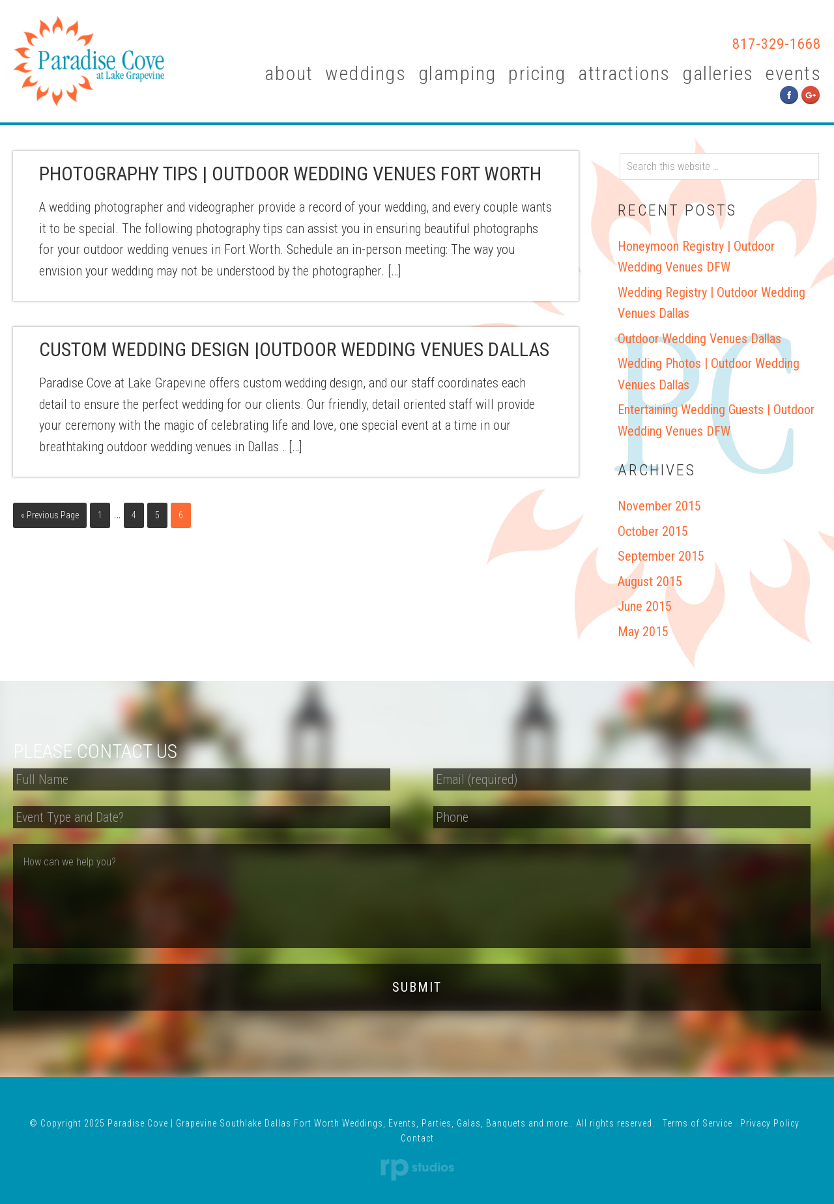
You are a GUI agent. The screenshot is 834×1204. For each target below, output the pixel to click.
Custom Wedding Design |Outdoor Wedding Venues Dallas (294, 349)
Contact (417, 1122)
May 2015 (643, 631)
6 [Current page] (181, 515)
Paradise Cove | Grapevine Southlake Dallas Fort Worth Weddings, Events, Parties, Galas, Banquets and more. (88, 61)
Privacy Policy (769, 1107)
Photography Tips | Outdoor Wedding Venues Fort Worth (290, 173)
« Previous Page (50, 515)
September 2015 (661, 556)
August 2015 (650, 581)
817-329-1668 (757, 43)
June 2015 (645, 606)
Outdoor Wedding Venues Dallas (699, 338)
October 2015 (653, 531)
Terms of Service (697, 1107)
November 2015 (659, 506)
